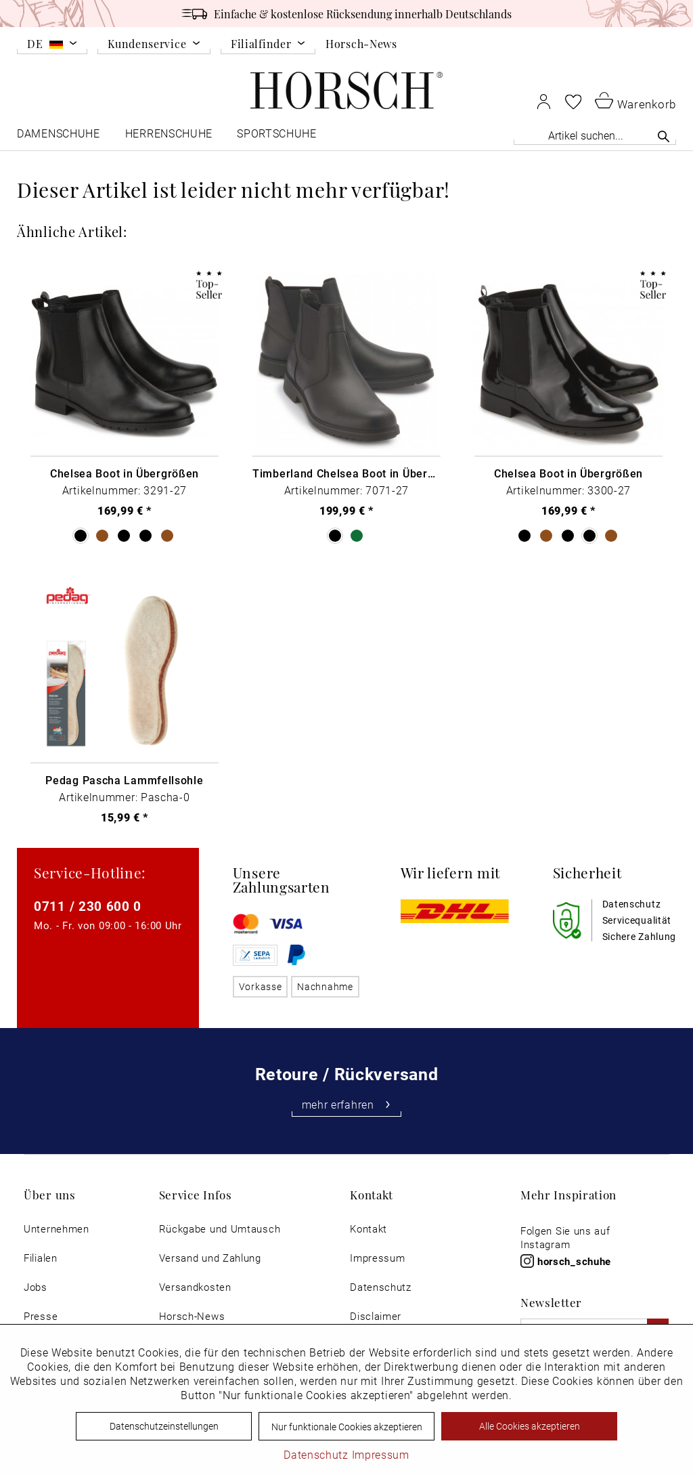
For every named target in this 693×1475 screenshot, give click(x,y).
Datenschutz (380, 1287)
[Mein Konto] (544, 101)
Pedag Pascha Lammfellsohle (124, 780)
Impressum (377, 1258)
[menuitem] (52, 46)
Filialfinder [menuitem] (261, 44)
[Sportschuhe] (278, 136)
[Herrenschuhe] (169, 136)
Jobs (35, 1287)
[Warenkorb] (635, 100)
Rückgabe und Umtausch (220, 1229)
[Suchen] (663, 136)
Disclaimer (375, 1316)
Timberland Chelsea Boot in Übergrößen (346, 473)
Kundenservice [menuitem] (147, 44)
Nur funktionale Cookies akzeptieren (346, 1426)
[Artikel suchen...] (595, 135)
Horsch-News (361, 43)
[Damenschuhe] (59, 136)
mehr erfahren (347, 1104)
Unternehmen (56, 1229)
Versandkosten (195, 1287)
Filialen (41, 1258)
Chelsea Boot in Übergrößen (124, 473)
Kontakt (368, 1229)
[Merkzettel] (573, 101)
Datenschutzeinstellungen (164, 1425)
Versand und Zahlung (210, 1258)
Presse (41, 1316)
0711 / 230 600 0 (87, 905)
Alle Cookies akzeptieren (529, 1425)
